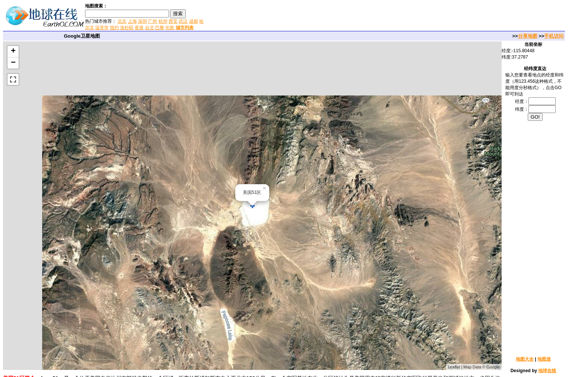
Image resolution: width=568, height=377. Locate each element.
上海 (132, 21)
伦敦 (169, 27)
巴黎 (159, 27)
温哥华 (102, 27)
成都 (193, 21)
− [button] (13, 63)
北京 (121, 21)
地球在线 (547, 370)
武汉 (183, 21)
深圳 (142, 21)
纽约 (114, 27)
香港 (139, 27)
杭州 (163, 21)
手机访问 (554, 36)
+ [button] (13, 51)
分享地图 (527, 36)
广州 (152, 21)
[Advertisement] (294, 16)
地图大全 (525, 359)
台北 (149, 27)
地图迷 (544, 359)
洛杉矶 (127, 27)
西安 (173, 21)
